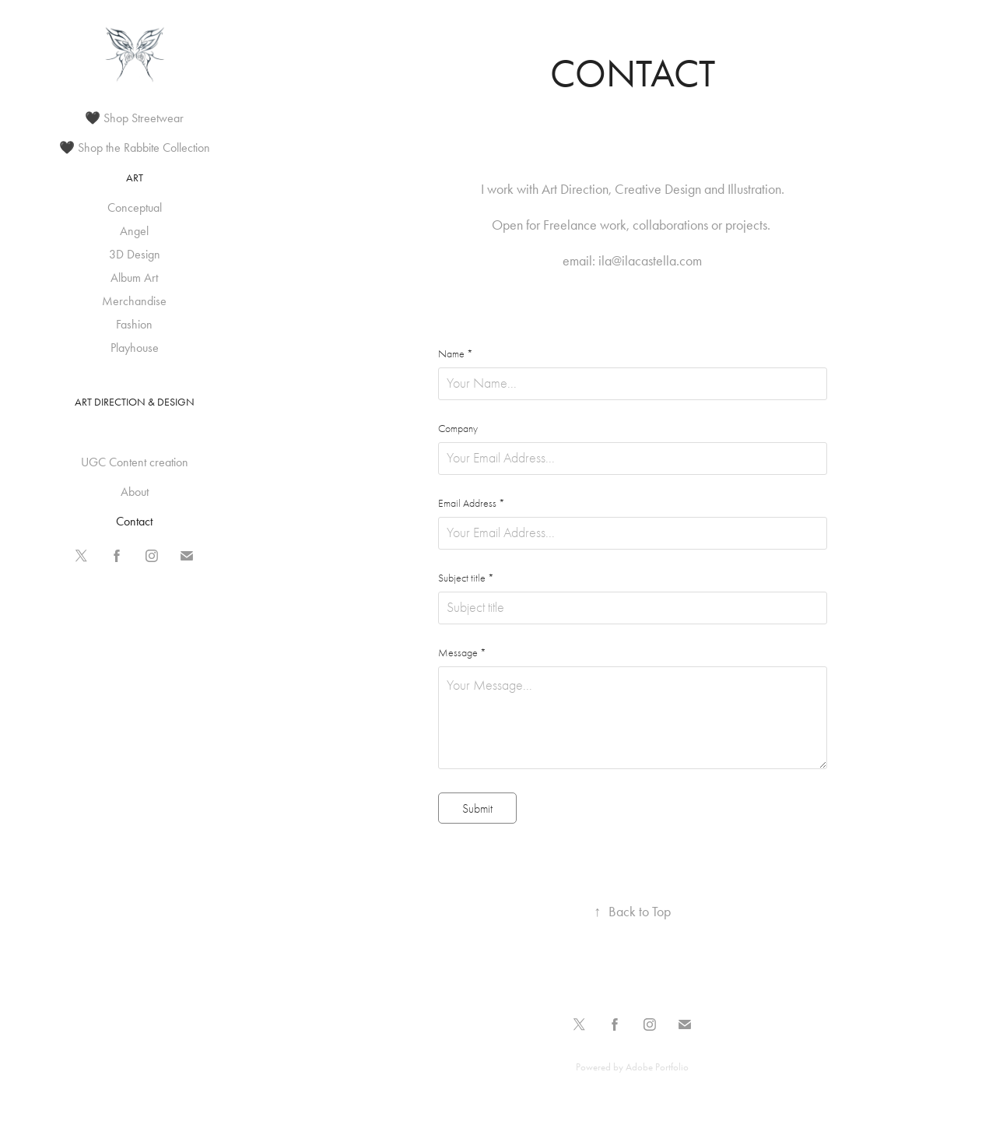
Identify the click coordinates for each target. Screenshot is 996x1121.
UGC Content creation (134, 462)
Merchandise (134, 300)
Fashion (134, 324)
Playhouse (134, 347)
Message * (462, 653)
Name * (455, 354)
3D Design (134, 254)
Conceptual (134, 207)
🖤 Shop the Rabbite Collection (134, 147)
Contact (134, 521)
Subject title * (466, 578)
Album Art (134, 277)
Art (134, 177)
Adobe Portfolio (657, 1067)
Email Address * (471, 503)
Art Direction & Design (135, 402)
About (135, 491)
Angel (134, 230)
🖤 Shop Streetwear (134, 118)
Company (458, 428)
